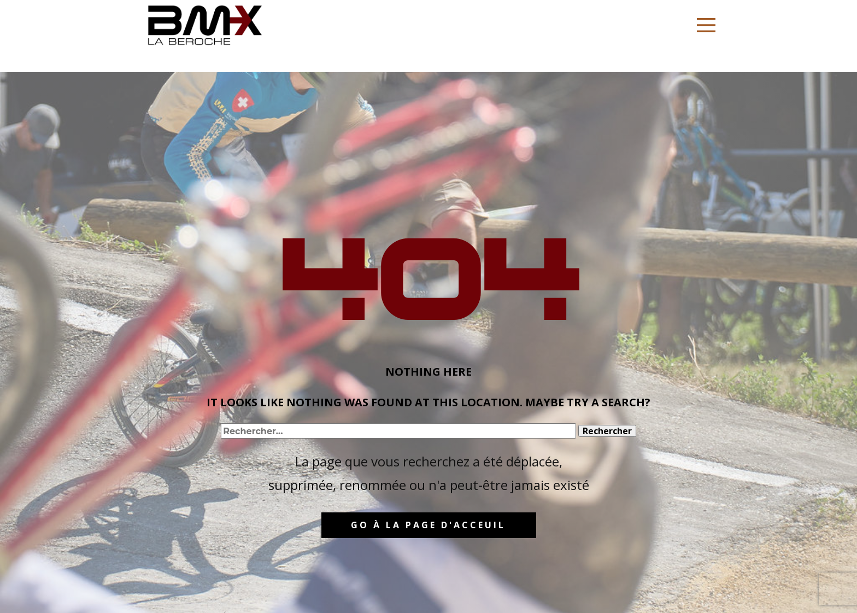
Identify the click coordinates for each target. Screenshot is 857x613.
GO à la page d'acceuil (428, 525)
